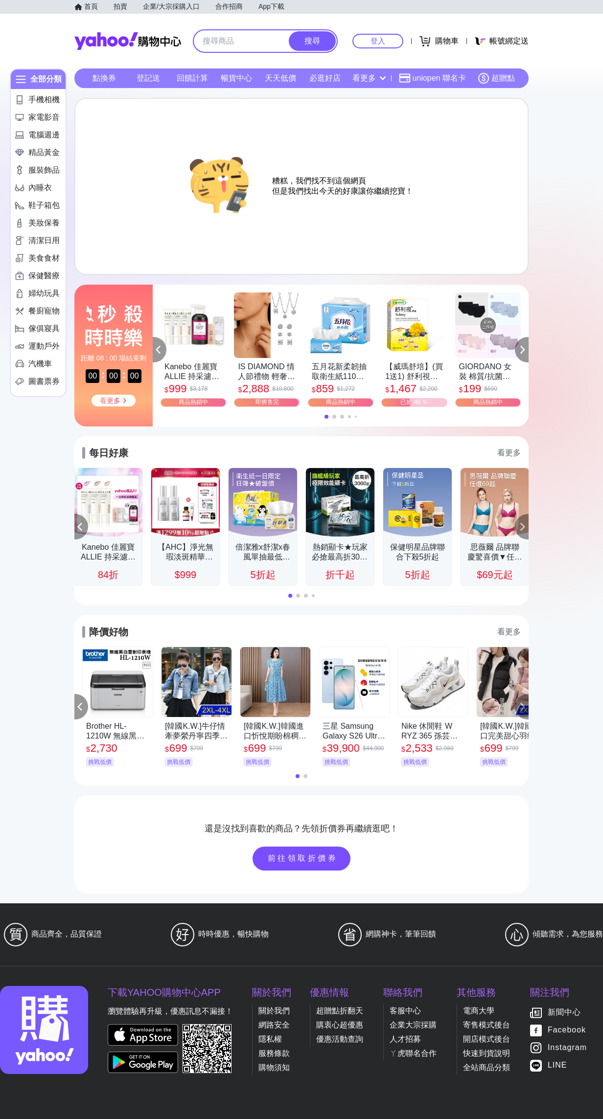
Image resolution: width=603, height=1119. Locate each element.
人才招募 (405, 1039)
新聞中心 (564, 1012)
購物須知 (274, 1067)
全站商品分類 (486, 1067)
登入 (378, 41)
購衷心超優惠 (339, 1025)
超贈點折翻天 (339, 1011)
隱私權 (270, 1039)
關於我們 (274, 1011)
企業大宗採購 (413, 1025)
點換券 (104, 78)
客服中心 (405, 1011)
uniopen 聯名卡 (432, 78)
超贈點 (496, 78)
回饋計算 (192, 78)
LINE (557, 1065)
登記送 (148, 78)
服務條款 (274, 1053)
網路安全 (274, 1025)
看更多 (369, 78)
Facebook (567, 1030)
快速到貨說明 (486, 1053)
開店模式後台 (486, 1039)
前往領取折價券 (303, 858)
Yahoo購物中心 (127, 41)
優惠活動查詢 (339, 1039)
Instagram (567, 1048)
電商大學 (478, 1011)
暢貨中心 (236, 78)
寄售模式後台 (486, 1025)
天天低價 (280, 78)
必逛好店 (325, 78)
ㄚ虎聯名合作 (413, 1053)
